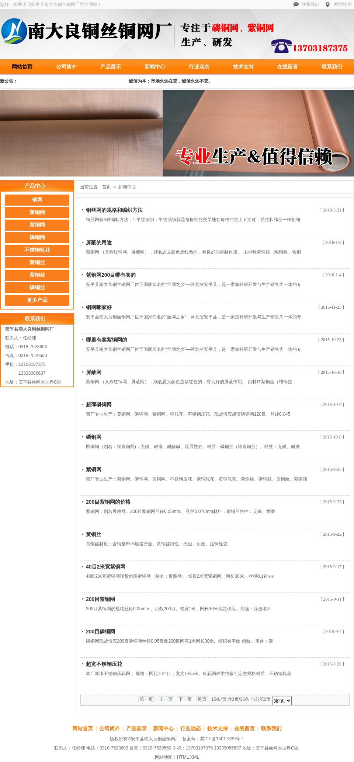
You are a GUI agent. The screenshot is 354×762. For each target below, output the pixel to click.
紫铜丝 (37, 275)
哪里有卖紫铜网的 (106, 340)
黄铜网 (37, 212)
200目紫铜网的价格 (108, 502)
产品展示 (110, 67)
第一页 (146, 699)
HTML (183, 757)
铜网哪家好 (99, 307)
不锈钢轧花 (37, 250)
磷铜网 (93, 437)
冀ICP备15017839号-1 (222, 738)
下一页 (185, 699)
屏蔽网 (93, 372)
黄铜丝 (93, 534)
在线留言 (287, 67)
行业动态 (199, 67)
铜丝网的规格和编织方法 (114, 210)
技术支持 (243, 67)
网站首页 (22, 67)
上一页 (166, 699)
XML (194, 757)
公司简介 (66, 67)
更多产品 (37, 300)
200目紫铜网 (100, 599)
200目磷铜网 (100, 632)
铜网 (37, 200)
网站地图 (343, 4)
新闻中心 (155, 67)
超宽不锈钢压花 (104, 664)
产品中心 (35, 186)
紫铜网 (93, 469)
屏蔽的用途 (99, 242)
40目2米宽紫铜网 (105, 567)
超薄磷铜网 (99, 405)
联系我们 (310, 4)
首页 (106, 186)
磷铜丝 (37, 287)
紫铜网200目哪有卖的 (111, 275)
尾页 (202, 699)
